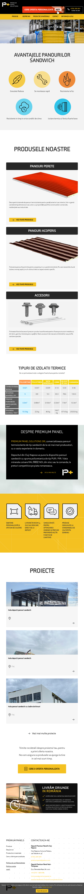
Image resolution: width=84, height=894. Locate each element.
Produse (15, 16)
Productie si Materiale (41, 16)
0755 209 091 (36, 857)
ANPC (8, 870)
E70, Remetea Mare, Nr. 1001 (40, 869)
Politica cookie (11, 866)
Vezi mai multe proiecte (42, 733)
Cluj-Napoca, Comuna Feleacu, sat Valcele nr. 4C (41, 852)
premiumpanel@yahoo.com (40, 860)
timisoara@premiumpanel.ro (41, 876)
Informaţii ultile (67, 16)
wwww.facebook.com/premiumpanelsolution (47, 880)
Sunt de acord (42, 891)
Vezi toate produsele (22, 220)
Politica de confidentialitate (15, 863)
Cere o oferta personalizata (15, 856)
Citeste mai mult (47, 887)
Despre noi (26, 16)
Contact (55, 16)
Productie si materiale (13, 853)
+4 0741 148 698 (37, 873)
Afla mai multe (48, 472)
